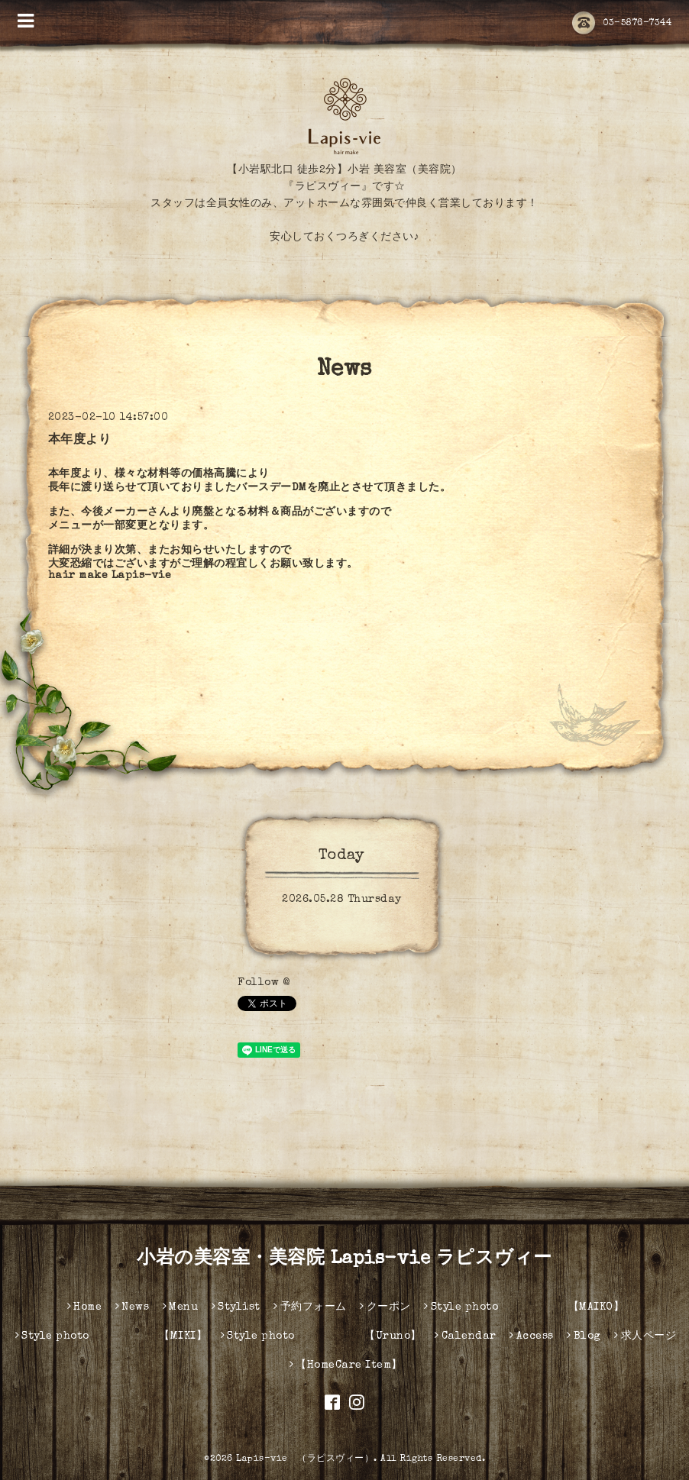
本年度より (80, 441)
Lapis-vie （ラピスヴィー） (305, 1459)
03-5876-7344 (621, 23)
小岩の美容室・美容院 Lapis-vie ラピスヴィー (344, 1259)
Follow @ (264, 983)
